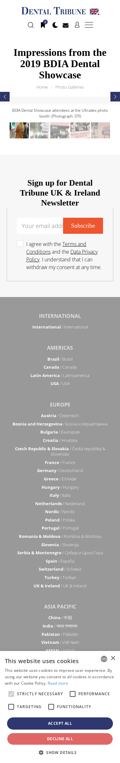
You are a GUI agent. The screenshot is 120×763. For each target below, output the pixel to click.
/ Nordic (60, 511)
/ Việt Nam (60, 642)
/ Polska (60, 520)
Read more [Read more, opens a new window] (58, 683)
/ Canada (60, 367)
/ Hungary (60, 487)
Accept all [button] (60, 723)
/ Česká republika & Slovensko (60, 451)
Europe (60, 404)
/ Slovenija (60, 545)
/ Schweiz (60, 569)
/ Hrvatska (60, 440)
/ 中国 (60, 617)
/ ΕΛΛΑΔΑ (60, 479)
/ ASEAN (60, 650)
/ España (60, 561)
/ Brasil (60, 359)
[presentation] (5, 96)
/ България (60, 432)
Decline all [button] (60, 738)
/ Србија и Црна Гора (60, 553)
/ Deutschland (60, 470)
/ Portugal (60, 528)
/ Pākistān (60, 634)
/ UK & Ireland (60, 586)
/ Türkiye (60, 577)
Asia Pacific (60, 606)
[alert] (60, 707)
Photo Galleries (69, 87)
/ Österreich (60, 415)
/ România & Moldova (60, 536)
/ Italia (60, 495)
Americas (60, 347)
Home (42, 87)
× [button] (112, 658)
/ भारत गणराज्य (60, 626)
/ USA (60, 383)
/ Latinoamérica (60, 375)
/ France (60, 462)
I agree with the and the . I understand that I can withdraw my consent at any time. (64, 256)
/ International (60, 327)
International (60, 316)
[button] (60, 752)
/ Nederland (60, 503)
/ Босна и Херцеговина (60, 424)
